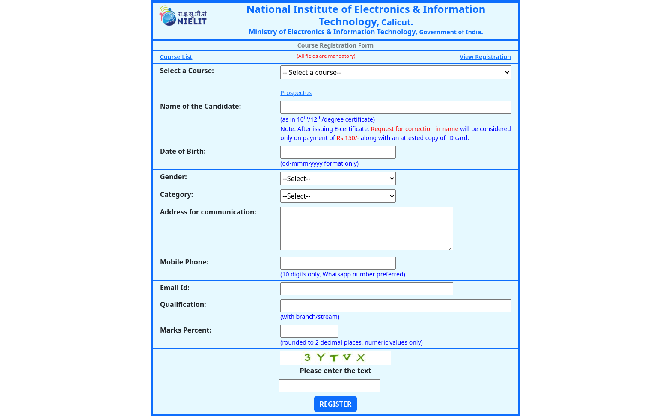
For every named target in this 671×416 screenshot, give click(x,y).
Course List (176, 57)
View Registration (485, 57)
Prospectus (296, 93)
